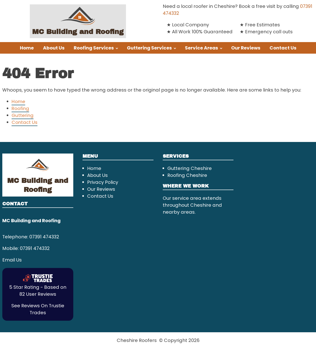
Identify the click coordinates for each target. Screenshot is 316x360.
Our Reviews (245, 48)
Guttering (23, 115)
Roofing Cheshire (187, 175)
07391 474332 (44, 237)
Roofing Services (94, 48)
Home (27, 48)
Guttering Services (149, 48)
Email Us (12, 260)
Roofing (20, 108)
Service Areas (201, 48)
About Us (53, 48)
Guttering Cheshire (189, 168)
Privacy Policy (102, 182)
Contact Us (283, 48)
